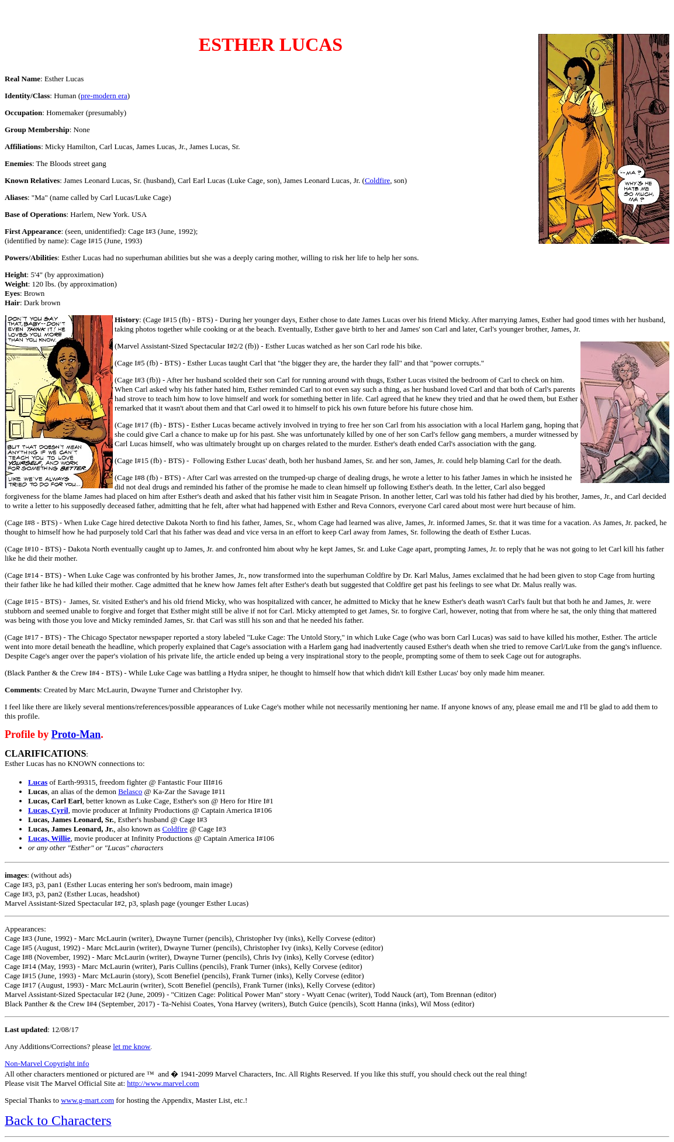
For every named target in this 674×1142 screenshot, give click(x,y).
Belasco (130, 791)
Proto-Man (76, 734)
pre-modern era (104, 95)
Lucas (37, 782)
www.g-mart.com (87, 1100)
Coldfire (377, 180)
